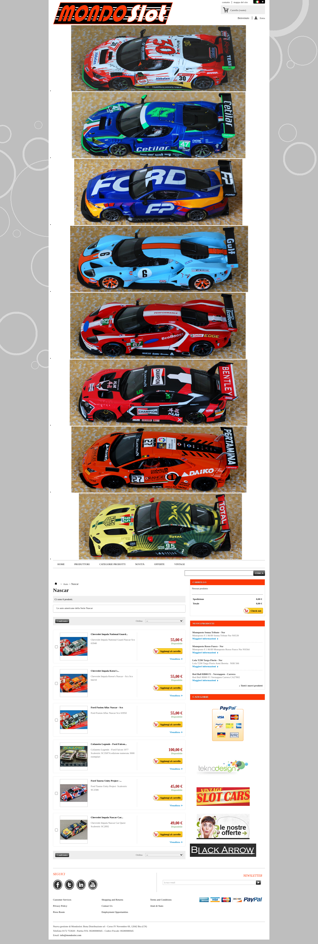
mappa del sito (241, 2)
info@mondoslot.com (70, 935)
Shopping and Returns (112, 899)
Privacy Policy (60, 905)
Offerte (159, 564)
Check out (253, 611)
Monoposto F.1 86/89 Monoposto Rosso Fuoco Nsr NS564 (222, 649)
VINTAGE (179, 564)
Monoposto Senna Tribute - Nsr (208, 632)
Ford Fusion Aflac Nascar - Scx (107, 707)
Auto (65, 584)
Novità (139, 564)
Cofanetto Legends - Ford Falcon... (109, 744)
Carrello (238, 10)
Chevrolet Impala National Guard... (109, 634)
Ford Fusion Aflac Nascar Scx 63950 (109, 713)
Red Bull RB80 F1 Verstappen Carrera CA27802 (216, 677)
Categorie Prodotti (112, 564)
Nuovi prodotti (203, 623)
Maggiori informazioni (204, 638)
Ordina (139, 621)
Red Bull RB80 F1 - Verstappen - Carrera (213, 674)
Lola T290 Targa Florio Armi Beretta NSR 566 (215, 663)
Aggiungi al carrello (168, 651)
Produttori (81, 564)
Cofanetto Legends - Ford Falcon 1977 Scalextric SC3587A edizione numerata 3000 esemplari (112, 753)
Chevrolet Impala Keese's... (105, 670)
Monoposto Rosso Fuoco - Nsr (207, 646)
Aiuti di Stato (156, 905)
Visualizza (175, 659)
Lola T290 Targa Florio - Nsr (207, 660)
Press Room (59, 912)
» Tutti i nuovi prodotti (251, 685)
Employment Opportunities (115, 912)
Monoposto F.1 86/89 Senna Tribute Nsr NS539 (217, 635)
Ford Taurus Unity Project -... (106, 780)
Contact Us (107, 905)
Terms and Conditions (161, 899)
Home (60, 564)
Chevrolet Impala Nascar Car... (107, 817)
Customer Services (62, 899)
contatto (226, 2)
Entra (262, 18)
